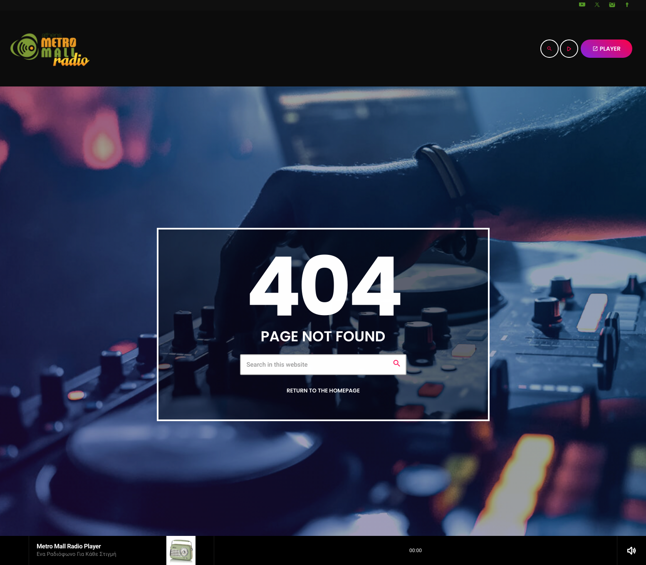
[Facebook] (627, 5)
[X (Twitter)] (597, 5)
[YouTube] (582, 5)
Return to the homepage (323, 391)
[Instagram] (612, 5)
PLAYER (606, 48)
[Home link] (50, 48)
